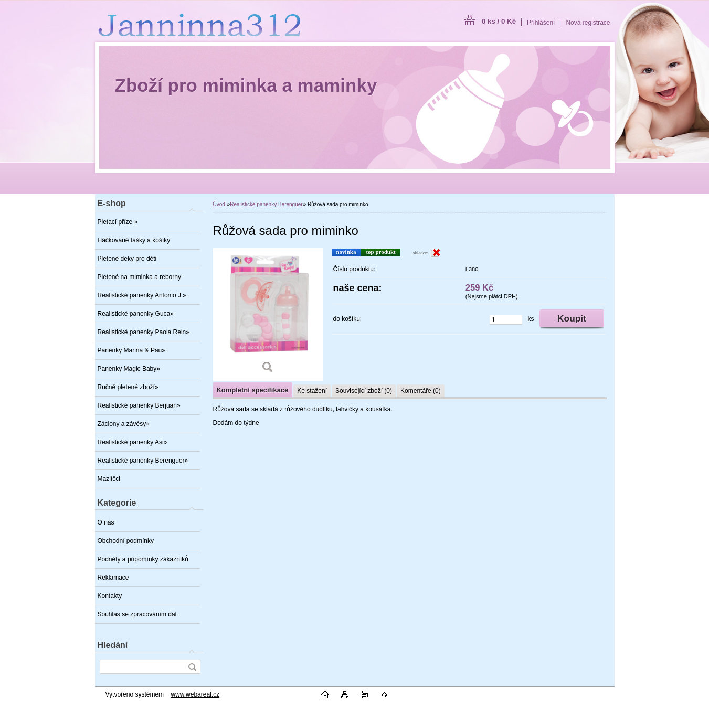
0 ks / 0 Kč (499, 21)
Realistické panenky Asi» (132, 442)
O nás (106, 522)
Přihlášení (541, 22)
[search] (192, 666)
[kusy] (506, 320)
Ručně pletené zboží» (128, 387)
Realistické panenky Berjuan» (139, 405)
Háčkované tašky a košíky (134, 240)
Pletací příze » (118, 222)
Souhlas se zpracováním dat (137, 614)
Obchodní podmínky (126, 540)
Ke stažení (312, 390)
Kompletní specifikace (253, 390)
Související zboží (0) (363, 390)
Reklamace (113, 577)
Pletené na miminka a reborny (139, 277)
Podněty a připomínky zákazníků (143, 559)
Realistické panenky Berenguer (266, 204)
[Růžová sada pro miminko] (268, 314)
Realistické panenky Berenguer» (143, 460)
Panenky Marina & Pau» (131, 350)
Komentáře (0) (420, 390)
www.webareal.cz (195, 694)
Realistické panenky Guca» (136, 313)
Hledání (113, 644)
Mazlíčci (109, 479)
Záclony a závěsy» (124, 423)
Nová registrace (588, 22)
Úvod (219, 204)
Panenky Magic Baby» (129, 368)
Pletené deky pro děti (127, 258)
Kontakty (110, 596)
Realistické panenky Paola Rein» (143, 332)
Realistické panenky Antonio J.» (142, 295)
